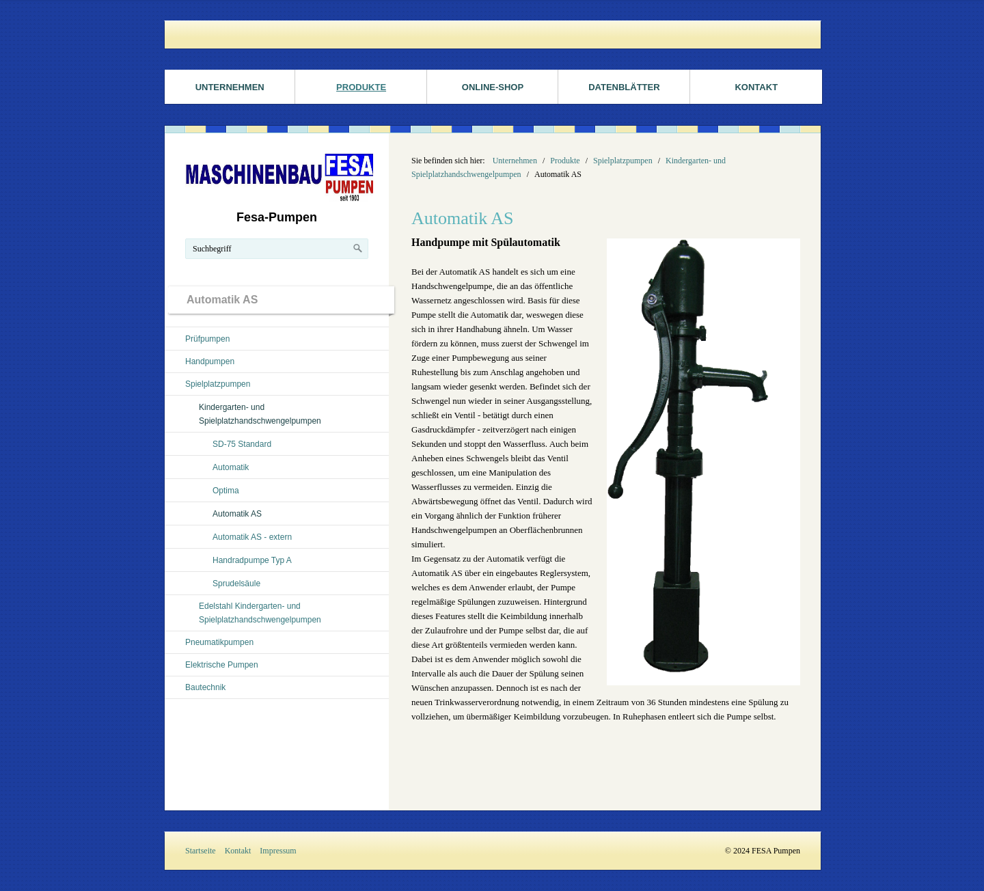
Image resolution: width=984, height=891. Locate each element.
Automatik (231, 467)
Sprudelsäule (236, 583)
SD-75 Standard (242, 444)
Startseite (200, 850)
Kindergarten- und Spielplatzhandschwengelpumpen (260, 414)
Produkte (361, 87)
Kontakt (756, 87)
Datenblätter (623, 87)
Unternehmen (229, 87)
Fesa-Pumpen (276, 217)
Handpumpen (209, 361)
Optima (226, 490)
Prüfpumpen (207, 339)
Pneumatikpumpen (219, 642)
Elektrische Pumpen (221, 665)
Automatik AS (237, 514)
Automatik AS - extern (252, 537)
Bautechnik (205, 687)
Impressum (278, 850)
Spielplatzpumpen (217, 384)
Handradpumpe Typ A (252, 560)
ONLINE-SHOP (492, 87)
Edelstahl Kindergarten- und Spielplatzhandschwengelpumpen (260, 613)
